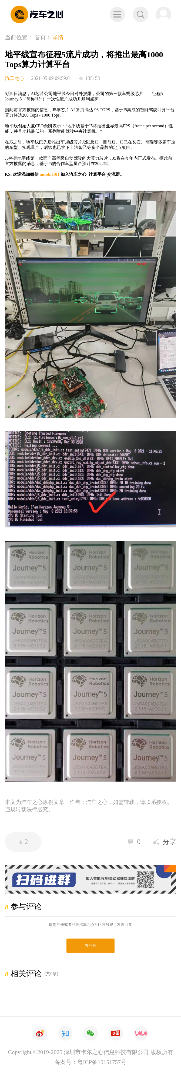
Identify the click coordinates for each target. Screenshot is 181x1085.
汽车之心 (14, 78)
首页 (40, 37)
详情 (57, 37)
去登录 (90, 946)
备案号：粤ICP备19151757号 (90, 1062)
